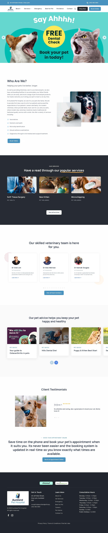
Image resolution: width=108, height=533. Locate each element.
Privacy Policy (42, 523)
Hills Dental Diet (49, 350)
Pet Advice (60, 9)
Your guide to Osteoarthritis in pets (19, 351)
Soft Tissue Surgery (16, 197)
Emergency (38, 9)
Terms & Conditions (54, 523)
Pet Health (11, 200)
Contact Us (59, 513)
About (18, 9)
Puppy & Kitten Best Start (85, 350)
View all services (54, 212)
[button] (3, 37)
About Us (58, 496)
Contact (69, 9)
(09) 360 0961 (93, 3)
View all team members (54, 293)
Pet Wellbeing (44, 200)
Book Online (95, 9)
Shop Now (82, 9)
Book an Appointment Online (54, 459)
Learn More (14, 277)
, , (37, 498)
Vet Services (59, 499)
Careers (57, 507)
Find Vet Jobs (66, 523)
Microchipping (77, 197)
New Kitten (44, 197)
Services (27, 9)
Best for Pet (49, 9)
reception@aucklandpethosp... (41, 504)
